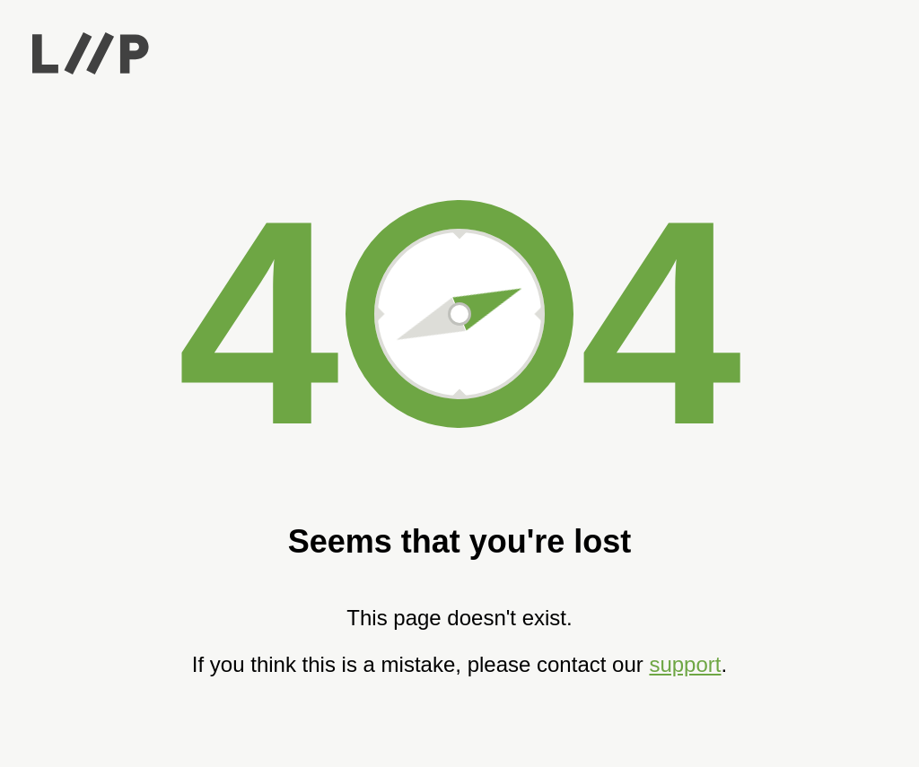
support (685, 664)
